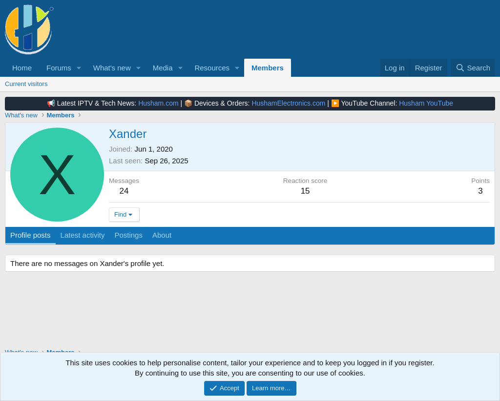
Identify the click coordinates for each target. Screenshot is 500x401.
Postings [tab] (128, 235)
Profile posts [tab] (30, 235)
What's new (112, 68)
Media (163, 68)
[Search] (473, 68)
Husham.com (158, 103)
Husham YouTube (426, 103)
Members (267, 68)
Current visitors (26, 84)
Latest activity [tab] (83, 235)
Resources (211, 68)
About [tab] (161, 235)
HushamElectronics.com (288, 103)
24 (124, 191)
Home (22, 68)
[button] (79, 68)
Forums (58, 68)
